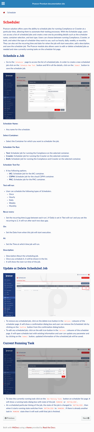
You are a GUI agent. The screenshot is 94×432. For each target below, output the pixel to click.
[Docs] (4, 13)
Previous (9, 418)
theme (29, 428)
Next (86, 418)
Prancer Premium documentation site (48, 4)
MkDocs (15, 428)
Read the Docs (49, 428)
